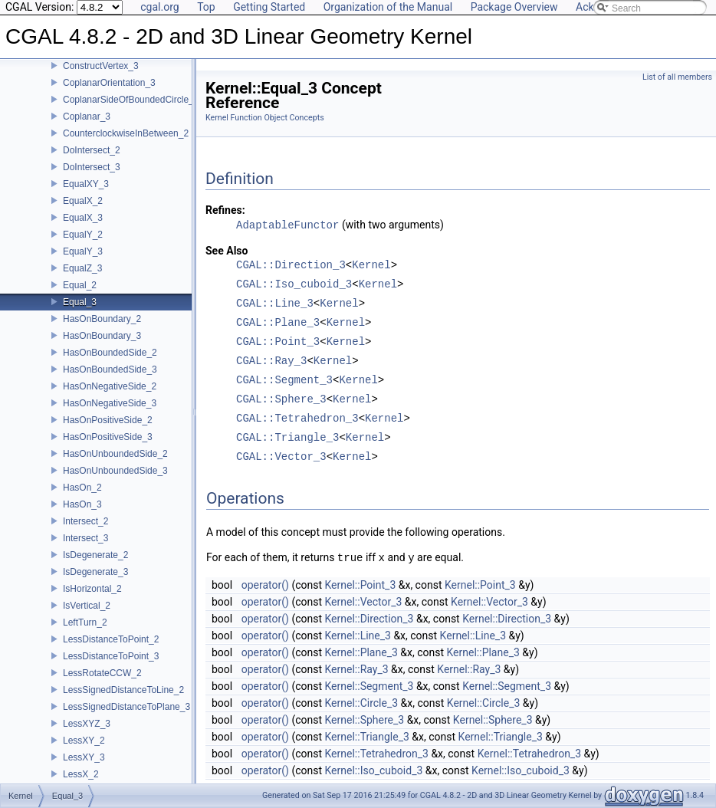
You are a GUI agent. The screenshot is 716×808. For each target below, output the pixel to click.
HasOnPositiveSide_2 (108, 420)
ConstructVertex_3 (101, 66)
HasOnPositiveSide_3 (108, 437)
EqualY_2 (83, 234)
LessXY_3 (84, 757)
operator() (265, 585)
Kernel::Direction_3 (369, 619)
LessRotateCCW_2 (102, 673)
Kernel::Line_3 (358, 635)
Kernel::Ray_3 (357, 669)
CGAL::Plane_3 (278, 323)
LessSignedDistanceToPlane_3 (126, 706)
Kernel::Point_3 (360, 585)
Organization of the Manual (388, 7)
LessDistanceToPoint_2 (111, 639)
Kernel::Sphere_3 (365, 720)
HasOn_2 (82, 487)
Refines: (225, 210)
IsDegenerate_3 (95, 572)
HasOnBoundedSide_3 (110, 369)
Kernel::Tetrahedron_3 (377, 753)
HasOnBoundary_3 (102, 335)
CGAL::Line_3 (275, 304)
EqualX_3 (83, 217)
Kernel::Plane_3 (361, 652)
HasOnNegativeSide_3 (109, 403)
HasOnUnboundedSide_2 (115, 453)
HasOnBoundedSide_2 (110, 352)
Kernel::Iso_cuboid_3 (374, 770)
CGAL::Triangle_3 (287, 438)
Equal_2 (80, 285)
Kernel (371, 265)
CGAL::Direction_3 (291, 265)
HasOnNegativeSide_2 (109, 386)
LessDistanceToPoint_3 (111, 656)
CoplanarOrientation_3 (109, 82)
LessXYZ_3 (86, 723)
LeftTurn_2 (85, 622)
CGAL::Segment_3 (284, 380)
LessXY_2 (84, 740)
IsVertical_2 (86, 605)
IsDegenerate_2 (95, 555)
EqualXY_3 (86, 184)
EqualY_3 (83, 251)
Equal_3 (80, 302)
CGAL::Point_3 (278, 342)
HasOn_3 (82, 504)
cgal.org (159, 7)
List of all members (677, 77)
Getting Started (269, 7)
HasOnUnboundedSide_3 (115, 470)
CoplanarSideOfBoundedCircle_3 (131, 99)
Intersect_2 (85, 521)
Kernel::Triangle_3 (367, 737)
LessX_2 (81, 774)
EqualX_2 (83, 200)
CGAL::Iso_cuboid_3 (294, 285)
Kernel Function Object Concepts (264, 118)
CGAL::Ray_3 (271, 361)
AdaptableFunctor (287, 225)
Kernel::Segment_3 (369, 686)
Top (206, 7)
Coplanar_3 (86, 116)
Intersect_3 (85, 538)
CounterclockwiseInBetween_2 (126, 133)
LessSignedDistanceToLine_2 (123, 690)
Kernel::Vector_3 (363, 602)
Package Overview (514, 7)
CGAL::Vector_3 (281, 457)
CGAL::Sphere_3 (281, 400)
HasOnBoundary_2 (102, 319)
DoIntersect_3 (91, 167)
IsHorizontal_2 (92, 588)
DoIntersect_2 (91, 150)
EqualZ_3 (82, 268)
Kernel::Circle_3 (362, 703)
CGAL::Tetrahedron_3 (297, 419)
